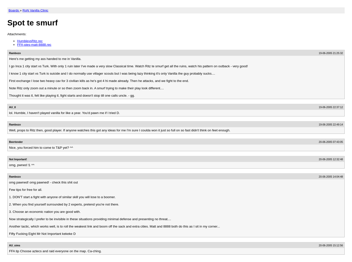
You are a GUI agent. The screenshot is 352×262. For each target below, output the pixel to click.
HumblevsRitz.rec (30, 41)
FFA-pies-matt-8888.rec (34, 44)
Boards (14, 10)
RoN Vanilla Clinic (35, 10)
